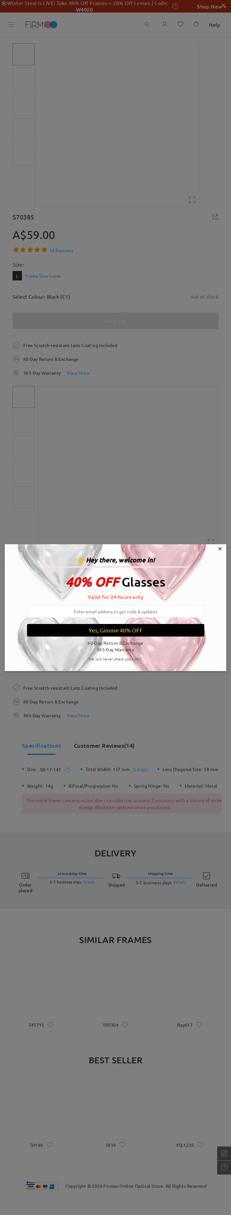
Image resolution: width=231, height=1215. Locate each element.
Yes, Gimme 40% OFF (116, 630)
